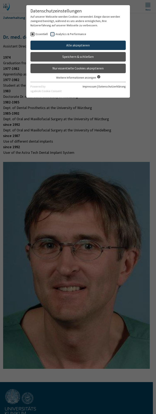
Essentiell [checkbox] (42, 34)
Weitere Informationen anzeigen (78, 77)
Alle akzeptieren (78, 45)
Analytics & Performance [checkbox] (71, 34)
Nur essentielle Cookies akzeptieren (78, 68)
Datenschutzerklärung (112, 86)
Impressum (90, 86)
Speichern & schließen (78, 57)
